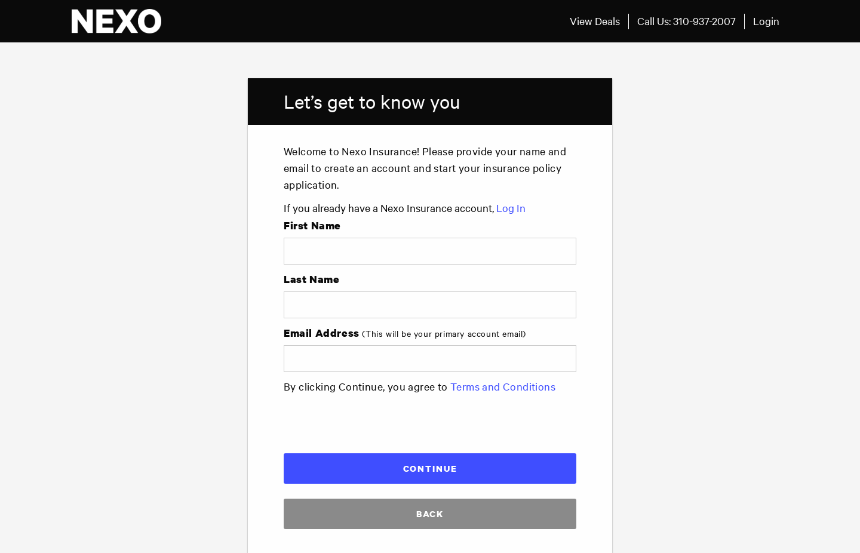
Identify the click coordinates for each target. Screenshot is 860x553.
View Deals (595, 20)
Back (430, 514)
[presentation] (374, 421)
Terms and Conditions (502, 386)
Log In (511, 207)
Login (766, 20)
